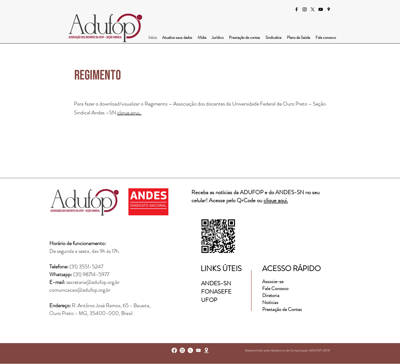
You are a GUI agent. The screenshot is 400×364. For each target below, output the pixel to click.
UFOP (209, 300)
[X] (312, 9)
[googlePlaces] (328, 9)
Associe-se (272, 281)
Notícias (270, 302)
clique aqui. (129, 113)
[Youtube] (198, 350)
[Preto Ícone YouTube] (320, 9)
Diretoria (271, 295)
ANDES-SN (216, 283)
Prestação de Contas (282, 309)
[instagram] (304, 9)
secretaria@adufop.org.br (93, 282)
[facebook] (296, 9)
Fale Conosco (275, 288)
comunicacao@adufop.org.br (79, 290)
